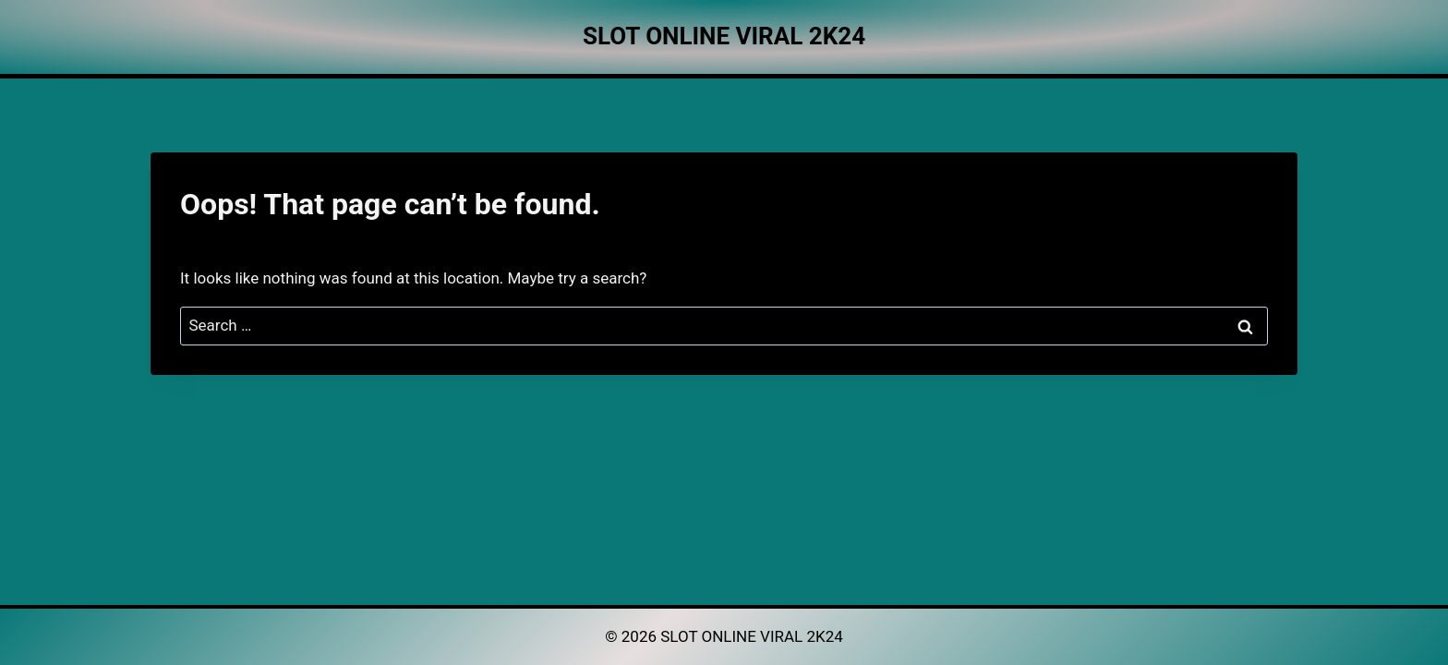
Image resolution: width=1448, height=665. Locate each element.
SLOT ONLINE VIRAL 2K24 (751, 636)
